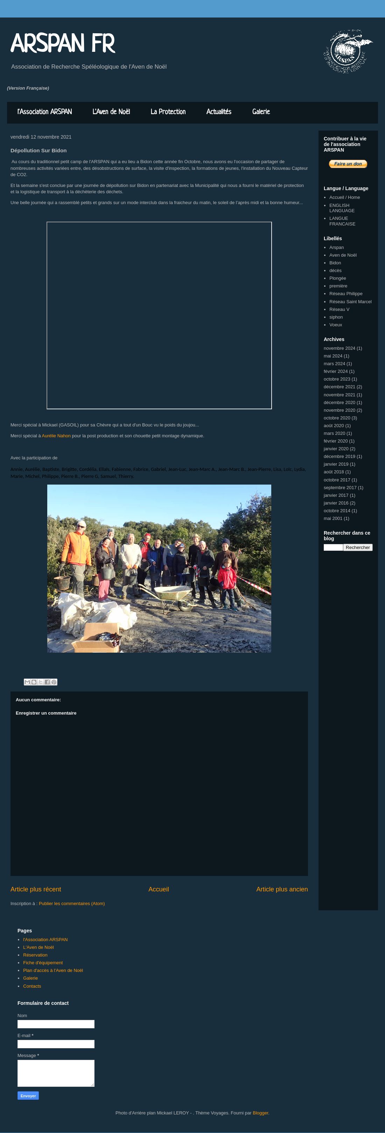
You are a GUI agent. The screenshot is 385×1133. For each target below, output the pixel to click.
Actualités (218, 112)
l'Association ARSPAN (45, 112)
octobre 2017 (337, 479)
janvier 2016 (336, 503)
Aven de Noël (343, 255)
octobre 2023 (337, 379)
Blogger (260, 1112)
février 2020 (336, 441)
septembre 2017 (340, 487)
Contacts (32, 986)
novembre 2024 (339, 348)
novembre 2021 (339, 394)
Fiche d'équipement (43, 962)
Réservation (35, 955)
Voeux (335, 324)
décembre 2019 (339, 456)
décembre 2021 (339, 386)
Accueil (158, 889)
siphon (336, 317)
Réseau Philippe (346, 293)
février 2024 (336, 371)
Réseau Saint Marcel (350, 301)
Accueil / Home (344, 197)
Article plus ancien (282, 889)
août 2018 (334, 471)
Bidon (335, 262)
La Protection (168, 112)
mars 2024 (334, 363)
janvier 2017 (336, 495)
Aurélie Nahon (56, 435)
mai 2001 (333, 518)
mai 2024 (333, 356)
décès (335, 270)
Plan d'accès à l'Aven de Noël (53, 970)
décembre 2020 (339, 402)
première (338, 286)
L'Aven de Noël (111, 112)
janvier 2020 (336, 448)
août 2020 (334, 425)
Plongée (337, 278)
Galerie (261, 112)
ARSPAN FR (62, 45)
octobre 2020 (337, 417)
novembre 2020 (339, 410)
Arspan (336, 247)
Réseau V (339, 309)
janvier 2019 (336, 464)
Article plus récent (35, 889)
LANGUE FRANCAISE (342, 221)
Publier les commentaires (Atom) (72, 903)
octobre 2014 (337, 510)
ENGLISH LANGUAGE (342, 208)
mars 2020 (334, 433)
